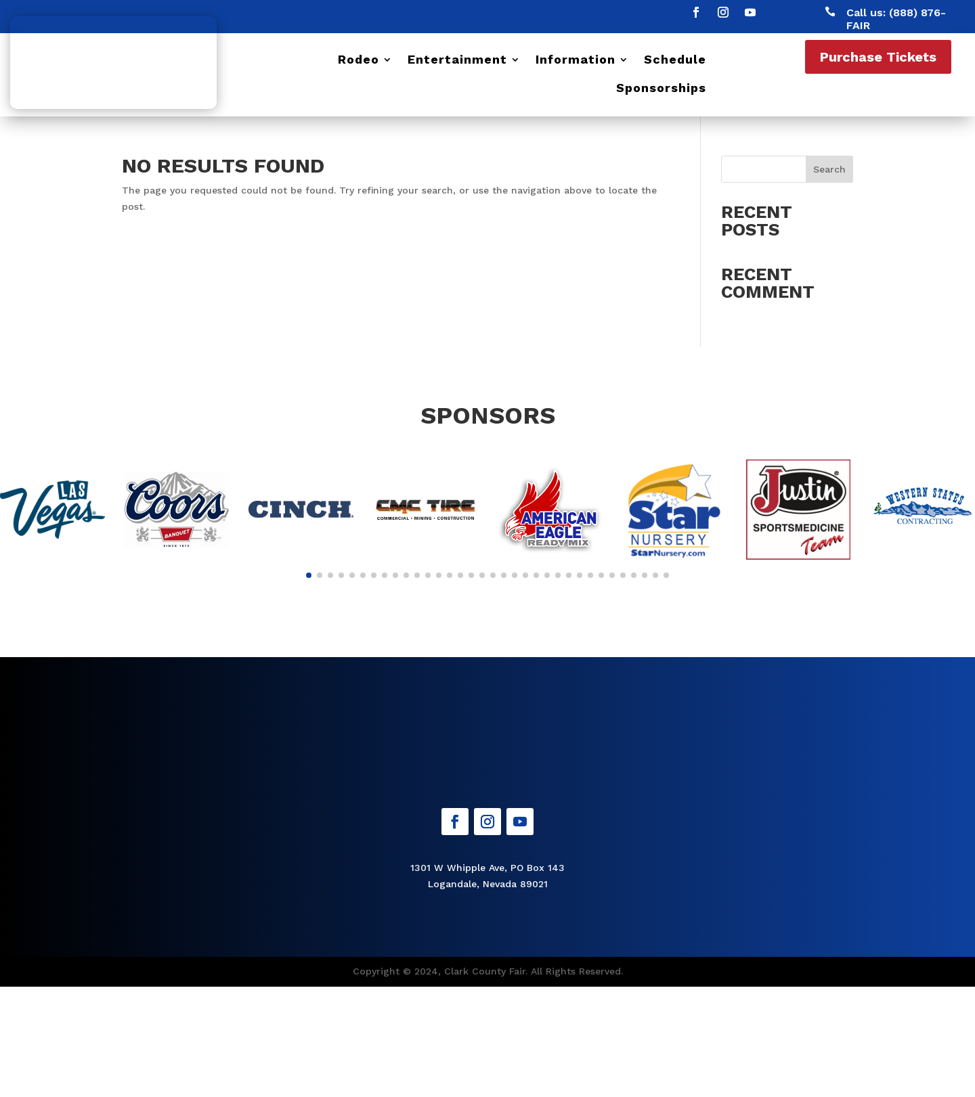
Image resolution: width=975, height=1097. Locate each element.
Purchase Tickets (878, 57)
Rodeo (358, 60)
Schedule (675, 60)
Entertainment (457, 60)
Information (575, 60)
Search (829, 169)
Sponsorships (661, 89)
